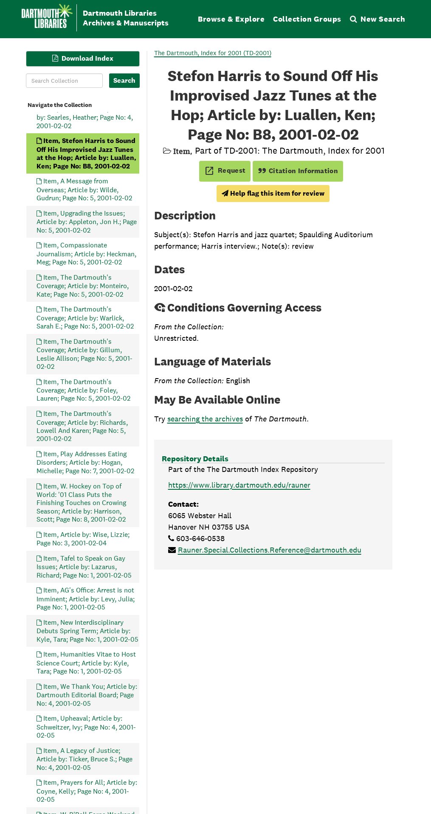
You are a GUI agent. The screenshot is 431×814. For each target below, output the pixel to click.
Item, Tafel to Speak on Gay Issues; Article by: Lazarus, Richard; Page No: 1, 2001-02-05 (84, 566)
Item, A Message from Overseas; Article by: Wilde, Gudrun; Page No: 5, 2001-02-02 (84, 189)
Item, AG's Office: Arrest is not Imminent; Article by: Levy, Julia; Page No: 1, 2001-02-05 (86, 599)
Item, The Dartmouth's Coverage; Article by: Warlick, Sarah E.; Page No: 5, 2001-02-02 (85, 318)
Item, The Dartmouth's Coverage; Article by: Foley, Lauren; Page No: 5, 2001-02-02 (83, 390)
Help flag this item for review (273, 193)
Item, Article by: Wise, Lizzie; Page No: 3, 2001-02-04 (83, 538)
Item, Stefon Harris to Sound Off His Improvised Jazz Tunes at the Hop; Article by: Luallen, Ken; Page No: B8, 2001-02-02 (86, 153)
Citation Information (298, 170)
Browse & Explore (231, 19)
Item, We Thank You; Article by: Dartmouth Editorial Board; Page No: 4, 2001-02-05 (87, 694)
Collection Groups (307, 19)
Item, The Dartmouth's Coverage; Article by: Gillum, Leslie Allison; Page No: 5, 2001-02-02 (84, 354)
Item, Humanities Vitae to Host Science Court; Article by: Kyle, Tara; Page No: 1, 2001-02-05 (86, 663)
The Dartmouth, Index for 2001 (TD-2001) (212, 53)
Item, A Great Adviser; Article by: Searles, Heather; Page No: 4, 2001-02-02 (85, 117)
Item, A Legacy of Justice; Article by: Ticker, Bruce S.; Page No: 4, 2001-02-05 (84, 759)
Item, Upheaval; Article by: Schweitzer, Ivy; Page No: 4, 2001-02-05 (86, 727)
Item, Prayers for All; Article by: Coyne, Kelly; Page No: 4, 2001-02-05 (87, 791)
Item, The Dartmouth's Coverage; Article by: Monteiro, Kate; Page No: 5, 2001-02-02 (83, 285)
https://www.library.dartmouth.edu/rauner (239, 485)
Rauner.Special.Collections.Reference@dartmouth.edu (269, 550)
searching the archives (205, 419)
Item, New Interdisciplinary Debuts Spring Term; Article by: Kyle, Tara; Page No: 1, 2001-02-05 (87, 630)
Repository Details (195, 458)
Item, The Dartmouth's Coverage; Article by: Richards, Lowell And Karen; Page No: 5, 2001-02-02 (82, 426)
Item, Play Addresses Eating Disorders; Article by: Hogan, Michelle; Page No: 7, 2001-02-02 (85, 462)
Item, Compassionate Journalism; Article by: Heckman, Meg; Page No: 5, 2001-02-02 (86, 254)
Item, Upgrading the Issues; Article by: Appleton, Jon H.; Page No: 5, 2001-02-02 (87, 221)
